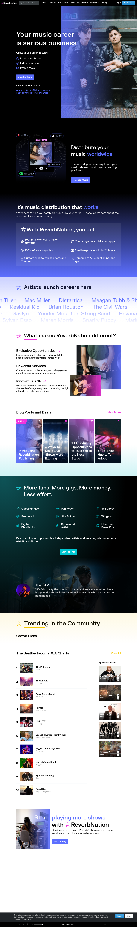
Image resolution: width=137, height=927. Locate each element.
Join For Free (128, 3)
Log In (118, 3)
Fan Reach (65, 509)
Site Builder (66, 516)
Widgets (104, 516)
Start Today (60, 841)
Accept (119, 916)
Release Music (80, 180)
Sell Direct (105, 509)
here (28, 919)
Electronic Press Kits (105, 526)
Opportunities (27, 509)
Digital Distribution (26, 526)
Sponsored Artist (65, 526)
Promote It (25, 516)
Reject (129, 916)
